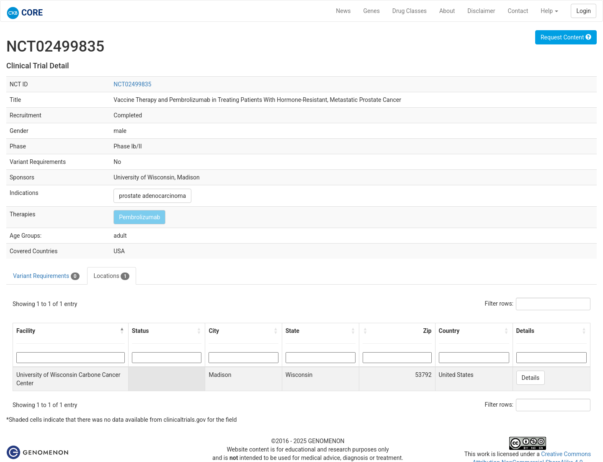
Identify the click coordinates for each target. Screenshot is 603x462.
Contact (518, 11)
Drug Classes (409, 11)
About (447, 11)
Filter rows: (499, 303)
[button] (122, 331)
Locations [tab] (112, 276)
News (343, 11)
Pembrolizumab (139, 217)
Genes (371, 11)
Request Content (566, 37)
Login (583, 11)
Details (531, 377)
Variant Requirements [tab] (46, 276)
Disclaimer (481, 11)
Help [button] (549, 11)
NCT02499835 (132, 84)
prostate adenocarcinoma (152, 195)
